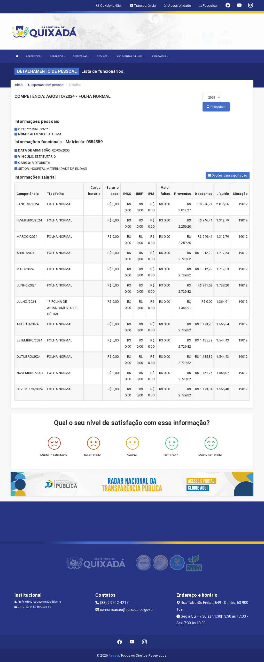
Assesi (113, 655)
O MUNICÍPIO (57, 56)
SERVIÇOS (103, 56)
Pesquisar (216, 107)
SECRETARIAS (81, 56)
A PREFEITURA (34, 56)
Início (18, 85)
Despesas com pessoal (46, 85)
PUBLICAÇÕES (160, 56)
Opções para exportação (227, 175)
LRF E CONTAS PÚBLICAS (130, 56)
